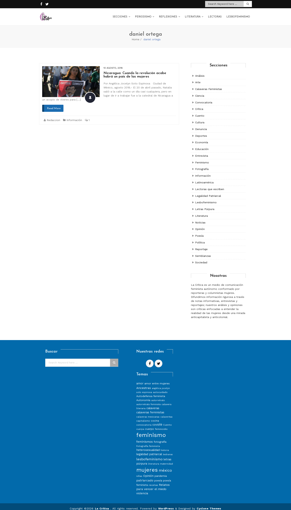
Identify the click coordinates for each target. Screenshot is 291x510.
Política (200, 238)
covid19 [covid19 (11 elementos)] (157, 421)
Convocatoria (203, 98)
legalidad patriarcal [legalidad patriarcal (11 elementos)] (149, 450)
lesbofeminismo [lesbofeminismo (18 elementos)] (149, 455)
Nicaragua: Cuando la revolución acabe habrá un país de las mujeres (135, 71)
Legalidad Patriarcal (208, 192)
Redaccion (53, 116)
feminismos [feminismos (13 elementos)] (144, 438)
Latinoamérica (204, 178)
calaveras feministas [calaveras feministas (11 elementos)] (150, 408)
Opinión (200, 225)
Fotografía (202, 165)
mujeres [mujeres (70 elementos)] (147, 466)
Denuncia (201, 125)
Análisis (200, 71)
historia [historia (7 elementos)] (165, 446)
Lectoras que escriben (209, 185)
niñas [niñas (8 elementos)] (139, 472)
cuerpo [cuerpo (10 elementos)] (149, 425)
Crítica (199, 105)
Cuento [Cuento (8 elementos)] (167, 420)
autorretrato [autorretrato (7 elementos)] (158, 396)
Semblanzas (203, 252)
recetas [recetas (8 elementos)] (153, 481)
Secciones (120, 15)
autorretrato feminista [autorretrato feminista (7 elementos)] (148, 400)
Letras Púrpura (204, 205)
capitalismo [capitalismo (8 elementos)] (143, 416)
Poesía (199, 231)
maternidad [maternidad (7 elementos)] (166, 460)
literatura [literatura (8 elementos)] (153, 459)
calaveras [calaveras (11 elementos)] (152, 404)
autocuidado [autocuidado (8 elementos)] (160, 388)
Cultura (199, 118)
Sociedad (201, 258)
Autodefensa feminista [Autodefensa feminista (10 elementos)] (150, 392)
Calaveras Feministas (208, 85)
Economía (201, 138)
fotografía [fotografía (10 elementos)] (160, 437)
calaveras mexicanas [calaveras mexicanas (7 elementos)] (147, 413)
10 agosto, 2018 (113, 64)
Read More (54, 104)
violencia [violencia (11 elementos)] (142, 489)
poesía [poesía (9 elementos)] (158, 476)
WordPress (166, 504)
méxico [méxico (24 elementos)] (165, 466)
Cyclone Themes (209, 504)
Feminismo (202, 158)
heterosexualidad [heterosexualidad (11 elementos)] (148, 446)
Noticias (200, 218)
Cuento (199, 111)
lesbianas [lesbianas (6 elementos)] (168, 450)
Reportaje (201, 245)
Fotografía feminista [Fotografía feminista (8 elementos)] (148, 442)
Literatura (193, 15)
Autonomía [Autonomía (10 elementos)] (143, 396)
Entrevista (201, 151)
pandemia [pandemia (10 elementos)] (161, 472)
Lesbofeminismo (238, 15)
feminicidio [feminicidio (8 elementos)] (161, 425)
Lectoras (215, 15)
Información (74, 116)
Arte (198, 78)
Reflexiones (168, 15)
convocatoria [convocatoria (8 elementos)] (143, 420)
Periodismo (143, 15)
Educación (202, 145)
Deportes (201, 131)
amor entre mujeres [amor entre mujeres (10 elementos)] (157, 379)
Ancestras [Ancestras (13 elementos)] (143, 384)
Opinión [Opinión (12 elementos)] (148, 472)
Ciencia (199, 91)
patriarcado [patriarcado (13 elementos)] (144, 476)
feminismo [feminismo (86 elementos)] (151, 431)
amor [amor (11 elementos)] (139, 379)
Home (135, 35)
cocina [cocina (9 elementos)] (155, 416)
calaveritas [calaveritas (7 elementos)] (166, 413)
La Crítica (102, 504)
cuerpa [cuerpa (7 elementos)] (140, 425)
